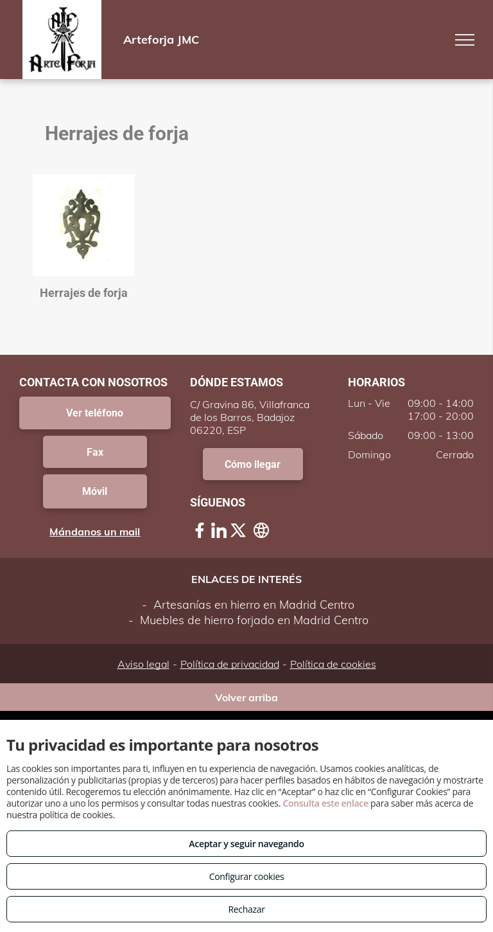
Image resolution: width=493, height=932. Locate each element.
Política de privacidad (229, 664)
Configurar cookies (246, 876)
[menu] (464, 40)
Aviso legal (143, 664)
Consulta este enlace (325, 803)
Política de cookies (333, 664)
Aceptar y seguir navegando (246, 844)
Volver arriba (246, 697)
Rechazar (246, 909)
